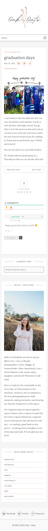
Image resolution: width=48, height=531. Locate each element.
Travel (6, 491)
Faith (6, 470)
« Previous (9, 238)
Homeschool (9, 460)
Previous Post (13, 170)
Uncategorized (12, 52)
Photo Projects (9, 481)
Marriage (7, 475)
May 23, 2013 (9, 63)
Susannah (15, 216)
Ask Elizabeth (9, 496)
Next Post (36, 170)
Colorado (8, 486)
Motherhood (9, 465)
